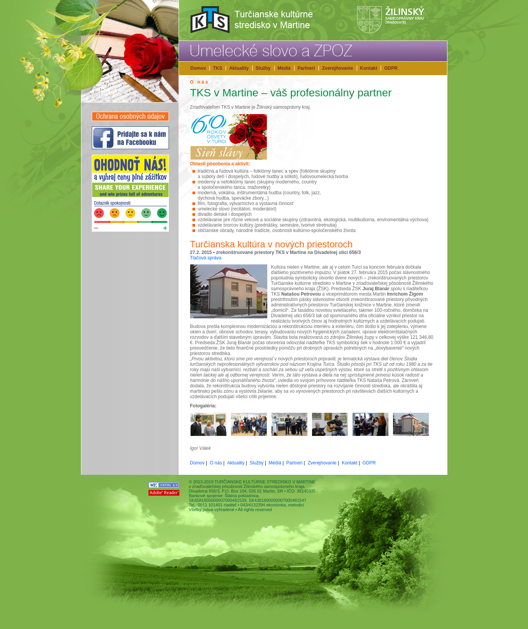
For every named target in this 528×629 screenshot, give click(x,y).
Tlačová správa (205, 258)
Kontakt (369, 68)
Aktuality (239, 68)
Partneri (306, 68)
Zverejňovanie (337, 68)
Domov (198, 68)
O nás (216, 463)
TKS (217, 68)
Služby (263, 68)
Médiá (284, 68)
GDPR (391, 68)
